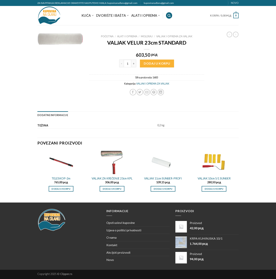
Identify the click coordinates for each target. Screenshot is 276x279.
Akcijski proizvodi (118, 252)
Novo (110, 260)
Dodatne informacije (52, 115)
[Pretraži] (169, 15)
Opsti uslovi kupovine (120, 222)
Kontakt (111, 245)
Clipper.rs (66, 274)
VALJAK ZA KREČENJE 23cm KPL (112, 178)
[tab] (52, 115)
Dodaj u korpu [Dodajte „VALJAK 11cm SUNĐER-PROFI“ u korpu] (163, 189)
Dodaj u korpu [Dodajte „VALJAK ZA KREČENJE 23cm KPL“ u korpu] (112, 189)
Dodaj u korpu (157, 63)
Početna (107, 36)
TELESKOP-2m (61, 178)
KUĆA (87, 15)
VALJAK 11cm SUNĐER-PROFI (163, 178)
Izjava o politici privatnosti (123, 230)
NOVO (235, 2)
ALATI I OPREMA (145, 15)
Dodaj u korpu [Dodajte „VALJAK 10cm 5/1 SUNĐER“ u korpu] (214, 189)
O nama (111, 237)
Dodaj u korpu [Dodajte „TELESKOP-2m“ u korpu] (61, 189)
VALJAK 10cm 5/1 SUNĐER (214, 178)
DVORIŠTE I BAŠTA (112, 15)
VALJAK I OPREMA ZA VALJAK (174, 36)
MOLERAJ (147, 36)
